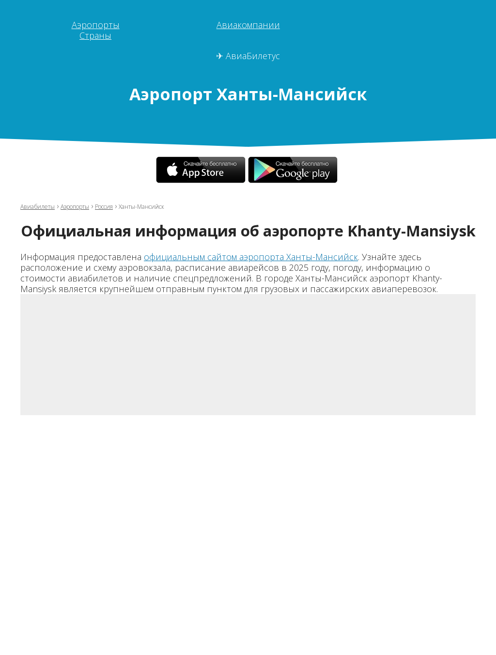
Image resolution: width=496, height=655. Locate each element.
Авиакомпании (248, 25)
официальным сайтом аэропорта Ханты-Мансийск (251, 257)
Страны (95, 35)
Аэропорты (96, 25)
